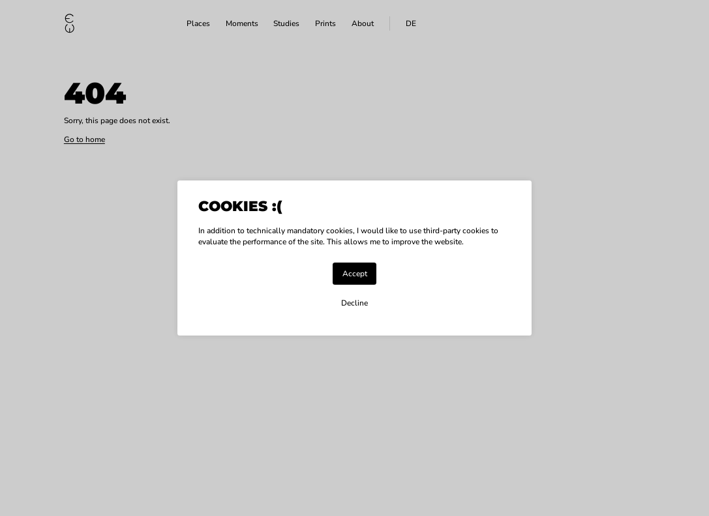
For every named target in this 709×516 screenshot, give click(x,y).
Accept (354, 273)
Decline (354, 303)
